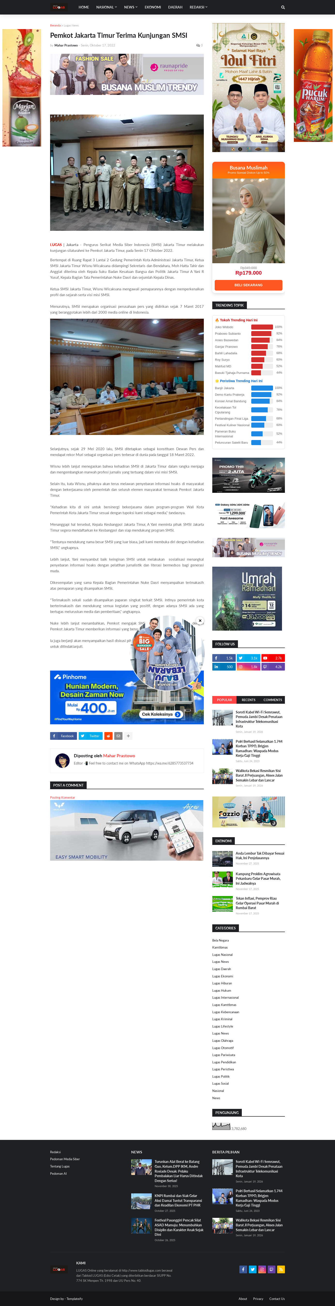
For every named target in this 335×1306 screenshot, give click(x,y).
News (216, 1098)
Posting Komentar (62, 797)
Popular (224, 700)
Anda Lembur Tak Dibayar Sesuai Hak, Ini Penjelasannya (260, 855)
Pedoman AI (58, 1173)
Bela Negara (220, 940)
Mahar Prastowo (119, 755)
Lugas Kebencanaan (225, 1012)
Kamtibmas (220, 947)
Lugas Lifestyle (222, 1026)
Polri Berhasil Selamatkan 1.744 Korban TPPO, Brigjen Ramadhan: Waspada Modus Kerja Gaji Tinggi (259, 748)
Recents (248, 700)
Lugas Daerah (221, 969)
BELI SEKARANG (249, 285)
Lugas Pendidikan (224, 1062)
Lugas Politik (221, 1076)
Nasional (218, 1091)
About (243, 1299)
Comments (273, 700)
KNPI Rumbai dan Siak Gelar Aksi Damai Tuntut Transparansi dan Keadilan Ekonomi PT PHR (178, 1200)
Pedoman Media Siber (65, 1159)
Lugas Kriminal (222, 1019)
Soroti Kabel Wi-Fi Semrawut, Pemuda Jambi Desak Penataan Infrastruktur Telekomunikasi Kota (259, 719)
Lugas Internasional (225, 997)
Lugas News (71, 25)
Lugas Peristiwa (223, 1069)
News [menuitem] (129, 7)
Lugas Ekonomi (222, 976)
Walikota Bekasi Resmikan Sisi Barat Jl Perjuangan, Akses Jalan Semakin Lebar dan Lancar (259, 775)
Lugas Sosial (220, 1083)
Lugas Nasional (222, 955)
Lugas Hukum (221, 990)
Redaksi (55, 1152)
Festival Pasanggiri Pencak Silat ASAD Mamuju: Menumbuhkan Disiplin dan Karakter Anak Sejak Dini (179, 1227)
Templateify (75, 1299)
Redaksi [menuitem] (197, 7)
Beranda (55, 25)
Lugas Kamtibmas (224, 1005)
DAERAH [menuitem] (175, 7)
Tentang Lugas (60, 1166)
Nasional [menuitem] (105, 7)
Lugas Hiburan (222, 983)
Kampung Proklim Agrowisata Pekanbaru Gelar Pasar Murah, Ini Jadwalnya (258, 878)
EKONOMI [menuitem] (153, 7)
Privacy (258, 1299)
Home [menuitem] (84, 7)
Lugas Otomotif (223, 1048)
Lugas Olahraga (222, 1041)
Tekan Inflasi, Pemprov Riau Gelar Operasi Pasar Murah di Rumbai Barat (257, 903)
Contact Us (277, 1299)
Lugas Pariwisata (223, 1055)
